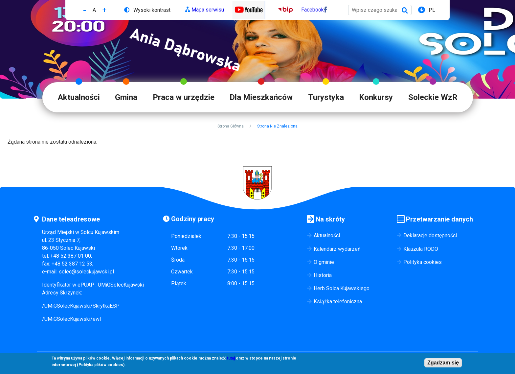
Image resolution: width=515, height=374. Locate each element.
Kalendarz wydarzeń (337, 249)
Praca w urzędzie (183, 97)
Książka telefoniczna (338, 301)
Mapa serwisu (207, 10)
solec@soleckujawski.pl (86, 272)
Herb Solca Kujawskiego (341, 288)
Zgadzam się (443, 364)
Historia (323, 275)
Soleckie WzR (433, 97)
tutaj (231, 360)
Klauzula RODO (420, 249)
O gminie (324, 262)
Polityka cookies (422, 262)
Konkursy (376, 97)
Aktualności (79, 97)
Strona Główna (230, 126)
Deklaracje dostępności (430, 235)
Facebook (312, 10)
